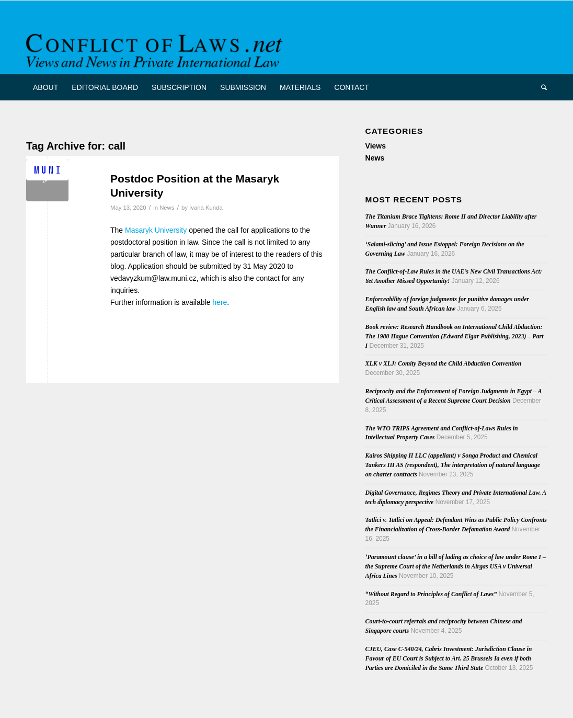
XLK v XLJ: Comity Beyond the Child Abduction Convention (443, 363)
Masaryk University (156, 230)
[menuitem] (45, 87)
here (219, 302)
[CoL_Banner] (156, 46)
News (166, 207)
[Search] (540, 87)
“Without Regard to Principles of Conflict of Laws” (431, 594)
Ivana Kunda (206, 207)
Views (375, 146)
